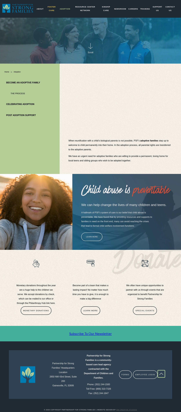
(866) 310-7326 (103, 389)
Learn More (92, 237)
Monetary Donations (36, 311)
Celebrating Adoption (20, 104)
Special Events (144, 311)
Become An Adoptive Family (23, 82)
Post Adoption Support (21, 115)
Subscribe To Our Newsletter (90, 334)
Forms (125, 375)
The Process (18, 93)
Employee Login (145, 375)
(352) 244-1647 (101, 393)
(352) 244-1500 (102, 384)
